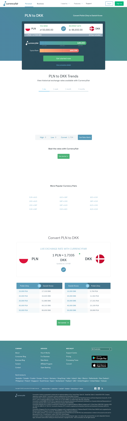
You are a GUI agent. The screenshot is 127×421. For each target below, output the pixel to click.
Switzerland (60, 381)
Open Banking (45, 367)
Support (89, 3)
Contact (18, 367)
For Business (45, 356)
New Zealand (103, 378)
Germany (53, 378)
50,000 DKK (71, 310)
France (45, 378)
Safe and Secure (74, 388)
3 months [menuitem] (81, 89)
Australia (19, 378)
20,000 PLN (23, 296)
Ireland (74, 378)
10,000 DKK (71, 291)
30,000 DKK (71, 301)
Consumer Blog (20, 356)
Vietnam (104, 381)
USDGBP (33, 205)
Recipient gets (75, 26)
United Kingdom (83, 381)
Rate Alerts (44, 360)
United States (94, 381)
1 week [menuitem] (55, 89)
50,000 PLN (23, 310)
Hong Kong (61, 378)
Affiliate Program (46, 364)
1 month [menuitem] (68, 89)
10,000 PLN (23, 291)
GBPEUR (94, 201)
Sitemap (81, 388)
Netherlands (93, 378)
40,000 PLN (23, 306)
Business (40, 4)
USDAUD (33, 201)
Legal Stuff (61, 388)
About (17, 353)
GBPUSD (63, 201)
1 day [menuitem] (44, 89)
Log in (109, 3)
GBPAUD (63, 205)
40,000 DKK (71, 306)
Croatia (32, 378)
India (68, 378)
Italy (79, 378)
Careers (18, 364)
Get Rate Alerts (85, 137)
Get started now (63, 58)
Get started (63, 156)
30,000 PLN (23, 301)
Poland (27, 381)
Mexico (85, 378)
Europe (39, 378)
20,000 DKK (71, 296)
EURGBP (33, 209)
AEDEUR (94, 197)
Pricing (68, 356)
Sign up (119, 3)
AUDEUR (94, 209)
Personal (28, 4)
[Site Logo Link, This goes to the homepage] (13, 3)
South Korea (44, 381)
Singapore (34, 381)
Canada (25, 378)
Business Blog (20, 360)
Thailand (68, 381)
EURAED (63, 209)
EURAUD (33, 197)
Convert (69, 364)
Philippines (19, 381)
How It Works (45, 353)
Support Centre (71, 353)
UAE (74, 381)
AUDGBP (63, 197)
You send (44, 26)
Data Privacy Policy (46, 388)
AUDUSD (94, 205)
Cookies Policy (54, 388)
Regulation (67, 388)
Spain (52, 381)
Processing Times (72, 360)
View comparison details (63, 65)
